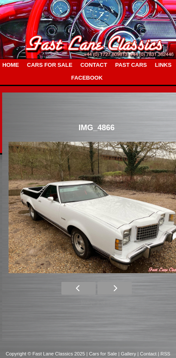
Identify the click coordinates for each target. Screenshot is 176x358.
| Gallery (128, 353)
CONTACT (93, 65)
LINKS (163, 65)
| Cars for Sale (102, 353)
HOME (10, 65)
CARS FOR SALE (50, 65)
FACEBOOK (87, 78)
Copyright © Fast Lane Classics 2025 (46, 353)
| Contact (147, 353)
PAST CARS (131, 65)
